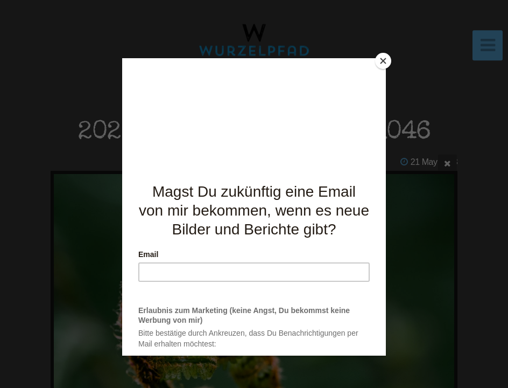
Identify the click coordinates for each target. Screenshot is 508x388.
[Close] (383, 61)
